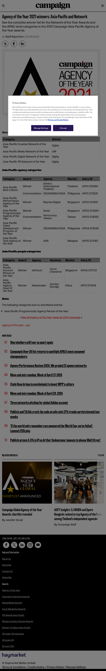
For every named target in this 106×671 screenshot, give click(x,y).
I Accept (63, 128)
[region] (53, 115)
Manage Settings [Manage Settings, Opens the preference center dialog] (41, 128)
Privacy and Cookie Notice (58, 120)
